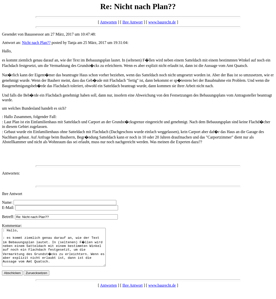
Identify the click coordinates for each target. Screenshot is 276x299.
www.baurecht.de (162, 22)
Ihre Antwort (132, 22)
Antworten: (11, 173)
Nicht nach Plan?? (36, 42)
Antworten (108, 22)
